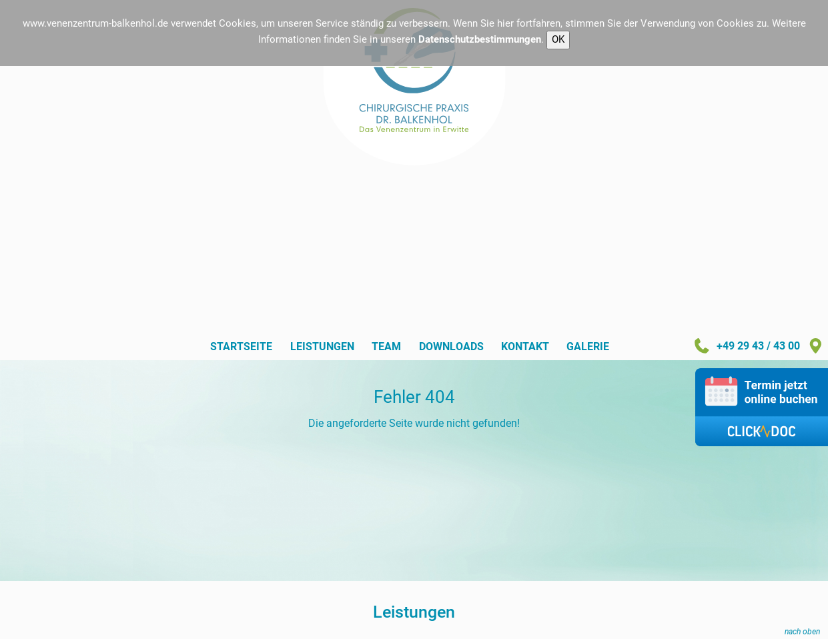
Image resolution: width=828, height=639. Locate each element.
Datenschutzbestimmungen (479, 39)
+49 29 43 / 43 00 (746, 346)
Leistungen (322, 347)
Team (386, 347)
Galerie (587, 347)
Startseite (241, 347)
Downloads (451, 347)
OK (558, 39)
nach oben (802, 631)
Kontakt (525, 347)
